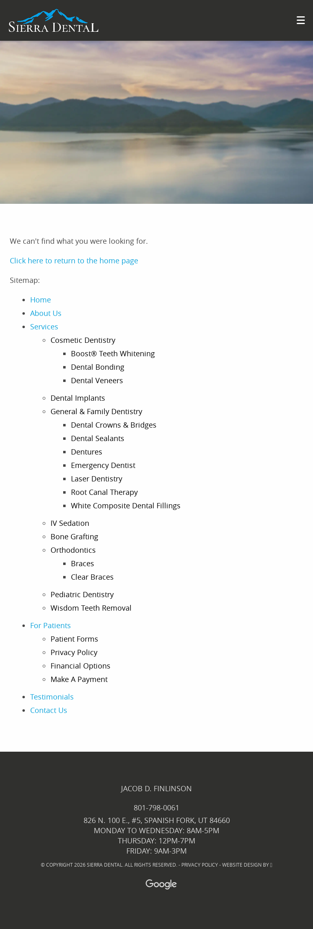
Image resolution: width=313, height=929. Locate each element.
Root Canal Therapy (104, 492)
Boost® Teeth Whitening (113, 353)
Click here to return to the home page (74, 260)
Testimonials (52, 697)
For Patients (50, 625)
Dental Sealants (97, 438)
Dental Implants (78, 398)
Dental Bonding (97, 367)
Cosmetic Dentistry (83, 340)
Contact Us (48, 710)
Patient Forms (74, 639)
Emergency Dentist (103, 465)
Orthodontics (73, 550)
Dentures (86, 452)
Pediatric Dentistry (82, 594)
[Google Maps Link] (154, 884)
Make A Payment (79, 679)
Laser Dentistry (96, 478)
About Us (46, 313)
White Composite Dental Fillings (126, 505)
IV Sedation (70, 523)
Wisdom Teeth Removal (91, 608)
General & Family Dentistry (96, 411)
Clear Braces (92, 577)
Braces (82, 563)
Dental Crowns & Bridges (113, 425)
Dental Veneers (97, 380)
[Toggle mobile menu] (301, 20)
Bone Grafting (74, 536)
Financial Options (80, 666)
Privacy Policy (74, 652)
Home (40, 300)
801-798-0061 (156, 807)
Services (44, 326)
